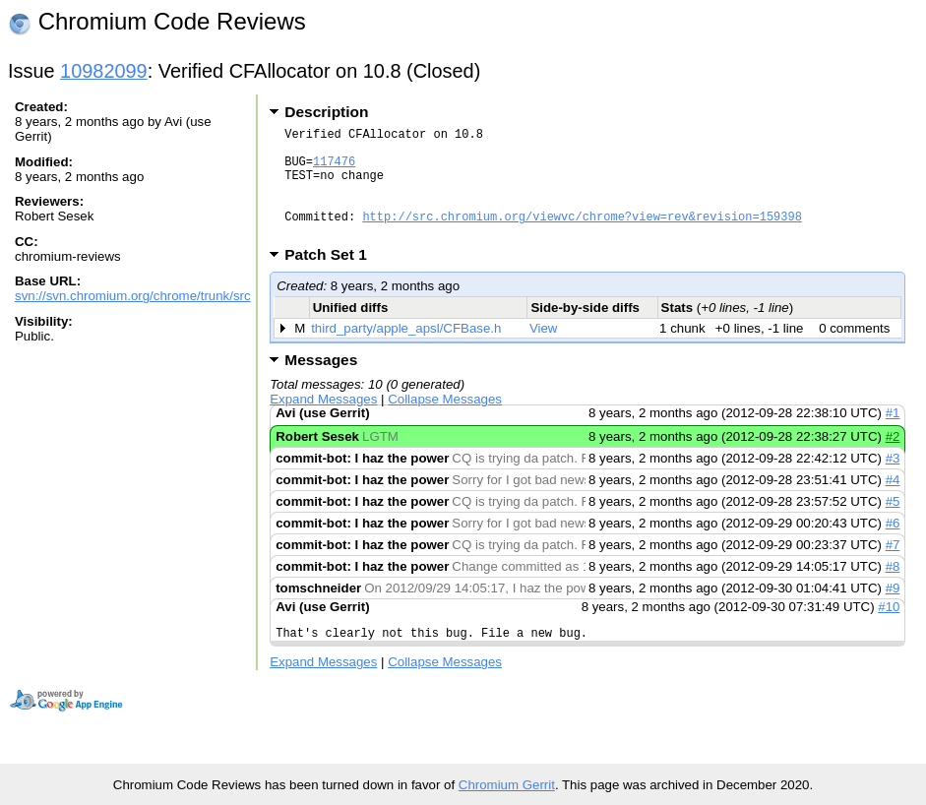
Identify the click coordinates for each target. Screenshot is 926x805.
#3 (893, 481)
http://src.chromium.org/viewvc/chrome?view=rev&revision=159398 (581, 236)
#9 (893, 611)
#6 (893, 546)
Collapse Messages (445, 422)
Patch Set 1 (332, 278)
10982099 (104, 71)
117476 (334, 169)
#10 (888, 630)
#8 (893, 590)
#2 (893, 460)
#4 (893, 503)
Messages (320, 383)
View (543, 351)
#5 (893, 525)
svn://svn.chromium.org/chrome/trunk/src (133, 295)
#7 (893, 568)
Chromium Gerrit (507, 784)
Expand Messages (323, 422)
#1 (893, 436)
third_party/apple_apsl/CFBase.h (406, 351)
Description (326, 111)
